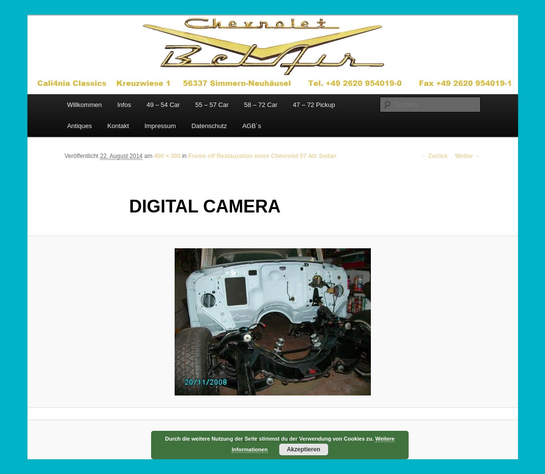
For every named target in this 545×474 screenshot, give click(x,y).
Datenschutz (209, 126)
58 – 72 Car (261, 104)
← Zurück (433, 156)
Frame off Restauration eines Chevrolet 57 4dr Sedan (262, 156)
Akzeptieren (303, 449)
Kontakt (118, 126)
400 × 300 (167, 156)
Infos (124, 104)
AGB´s (251, 126)
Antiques (79, 126)
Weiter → (468, 156)
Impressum (160, 126)
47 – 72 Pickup (314, 104)
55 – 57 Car (212, 104)
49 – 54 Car (163, 104)
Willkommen (84, 104)
